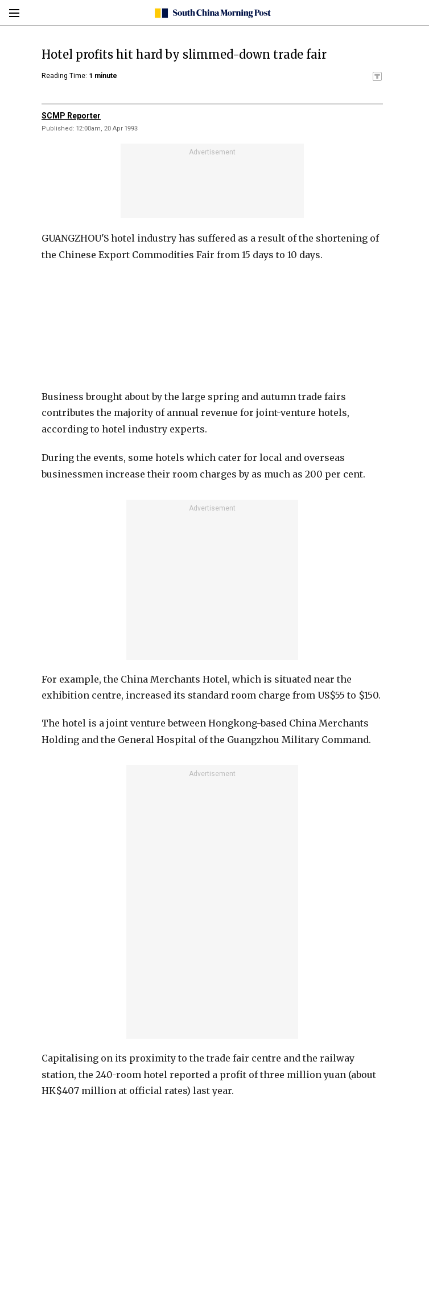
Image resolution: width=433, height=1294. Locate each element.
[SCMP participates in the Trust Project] (377, 76)
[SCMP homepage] (212, 13)
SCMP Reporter (71, 115)
